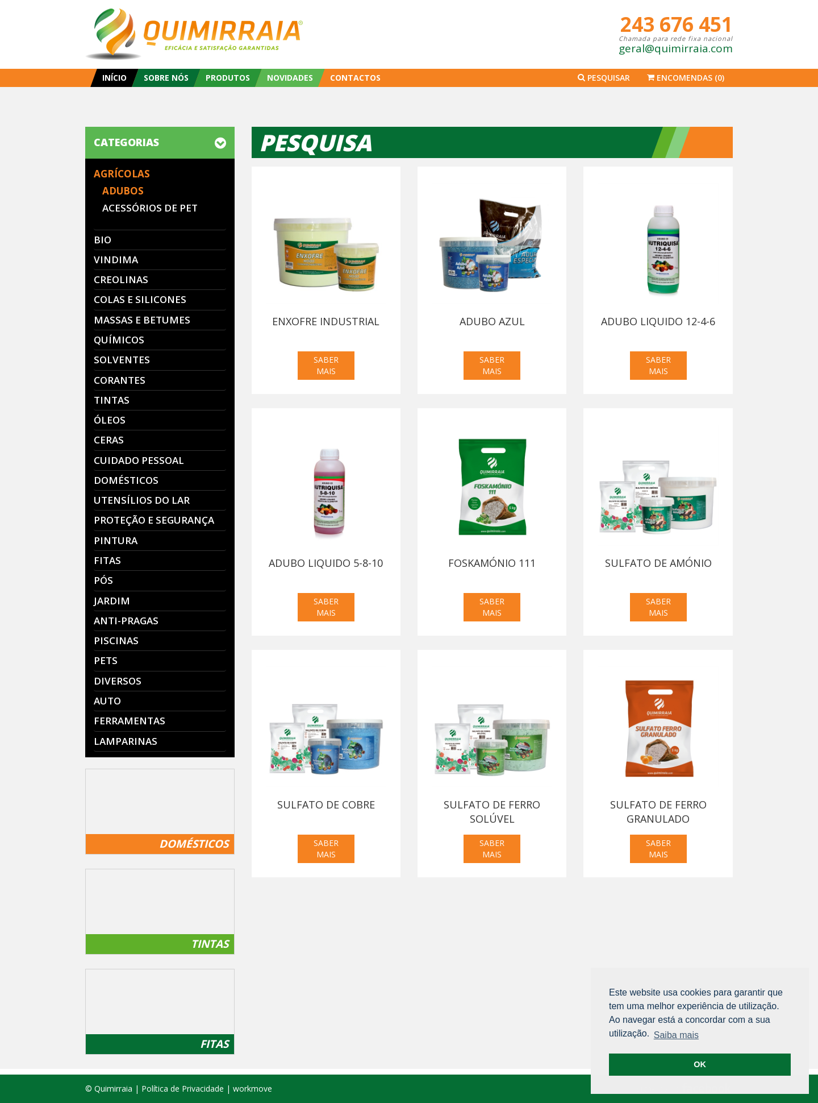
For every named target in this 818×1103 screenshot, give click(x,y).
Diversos (117, 680)
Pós (103, 580)
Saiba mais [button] (676, 1035)
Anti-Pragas (126, 620)
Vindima (116, 259)
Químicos (119, 339)
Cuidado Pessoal (139, 460)
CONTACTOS (355, 77)
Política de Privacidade (182, 1088)
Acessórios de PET (150, 207)
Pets (106, 660)
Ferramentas (129, 720)
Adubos (123, 190)
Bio (102, 239)
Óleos (110, 419)
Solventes (122, 359)
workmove (252, 1088)
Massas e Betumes (142, 319)
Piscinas (116, 640)
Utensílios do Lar (142, 500)
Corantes (119, 380)
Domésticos (126, 480)
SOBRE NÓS (166, 77)
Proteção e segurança (154, 519)
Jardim (112, 600)
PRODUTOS (228, 77)
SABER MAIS (326, 365)
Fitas (107, 560)
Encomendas (685, 77)
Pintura (115, 540)
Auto (107, 700)
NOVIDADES (290, 77)
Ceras (109, 439)
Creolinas (121, 279)
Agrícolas (122, 173)
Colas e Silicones (140, 299)
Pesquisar (604, 77)
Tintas (112, 400)
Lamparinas (125, 741)
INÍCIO (114, 77)
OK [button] (700, 1064)
